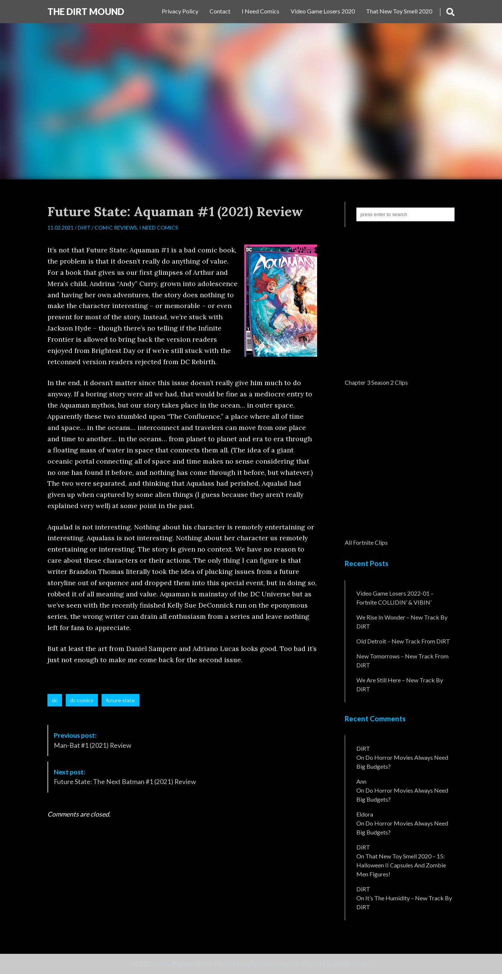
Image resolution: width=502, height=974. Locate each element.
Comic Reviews (115, 227)
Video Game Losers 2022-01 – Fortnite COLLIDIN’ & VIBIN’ (395, 598)
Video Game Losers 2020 (323, 11)
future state (120, 700)
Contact (220, 11)
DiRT (84, 227)
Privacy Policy (180, 11)
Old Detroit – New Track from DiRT (403, 641)
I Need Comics (260, 11)
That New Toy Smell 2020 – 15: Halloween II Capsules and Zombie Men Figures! (401, 865)
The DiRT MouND (85, 11)
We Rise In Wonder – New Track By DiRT (401, 622)
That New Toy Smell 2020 (399, 11)
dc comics (81, 700)
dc (55, 700)
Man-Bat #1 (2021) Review (92, 740)
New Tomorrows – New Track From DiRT (402, 660)
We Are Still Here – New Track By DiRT (399, 684)
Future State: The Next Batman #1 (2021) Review (125, 777)
